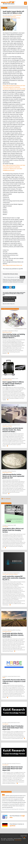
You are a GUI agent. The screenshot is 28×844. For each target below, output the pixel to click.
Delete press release (9, 297)
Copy (22, 277)
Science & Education (12, 471)
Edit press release (9, 300)
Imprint (5, 838)
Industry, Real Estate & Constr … (14, 424)
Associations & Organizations (13, 572)
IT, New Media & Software (13, 330)
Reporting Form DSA (10, 839)
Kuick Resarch (5, 724)
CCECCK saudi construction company (9, 574)
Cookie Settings (18, 839)
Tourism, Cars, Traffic (11, 525)
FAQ (2, 838)
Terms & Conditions (18, 838)
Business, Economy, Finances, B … (14, 763)
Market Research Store (15, 17)
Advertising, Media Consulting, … (14, 630)
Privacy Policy (10, 838)
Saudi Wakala (5, 526)
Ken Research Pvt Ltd (6, 631)
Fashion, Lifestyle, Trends (13, 378)
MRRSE (3, 677)
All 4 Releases (6, 498)
